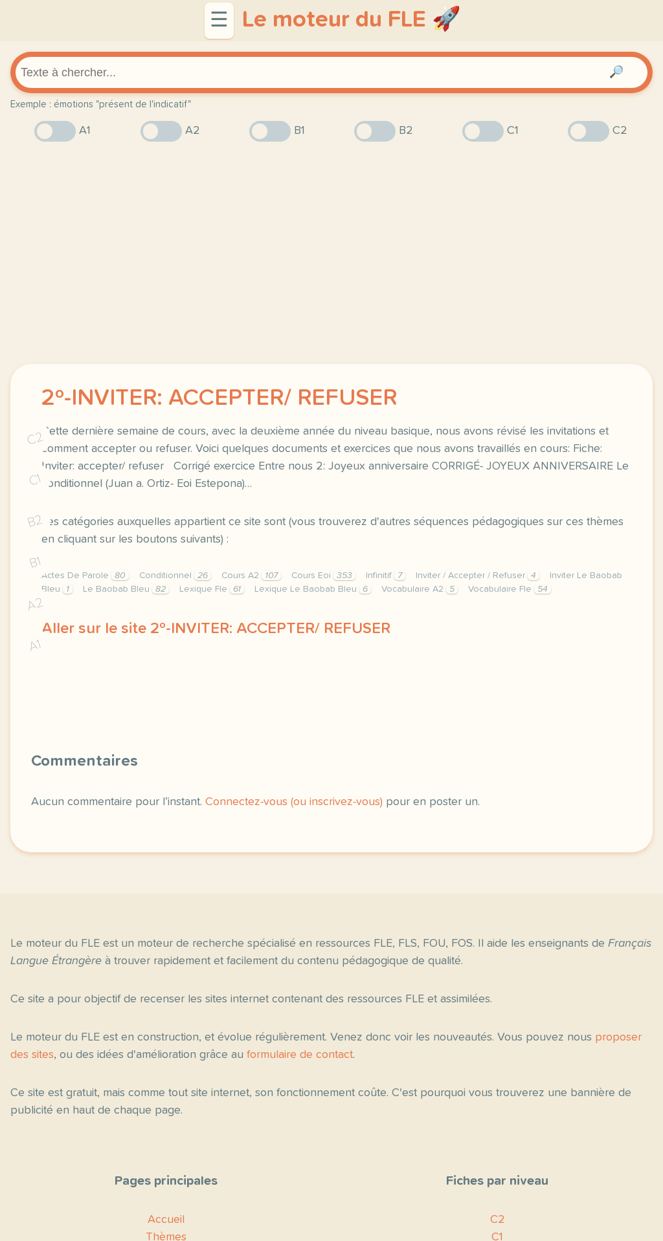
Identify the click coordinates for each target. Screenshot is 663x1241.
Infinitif (385, 575)
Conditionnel (175, 575)
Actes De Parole (85, 575)
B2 (35, 521)
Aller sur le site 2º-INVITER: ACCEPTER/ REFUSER (215, 628)
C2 (35, 439)
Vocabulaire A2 (419, 589)
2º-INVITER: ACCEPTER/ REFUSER (219, 398)
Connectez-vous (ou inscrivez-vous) (294, 802)
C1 (35, 480)
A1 (35, 646)
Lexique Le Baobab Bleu (312, 589)
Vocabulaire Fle (509, 589)
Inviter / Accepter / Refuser (477, 575)
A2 (35, 604)
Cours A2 (251, 575)
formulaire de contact (300, 1055)
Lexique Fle (211, 589)
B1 (35, 563)
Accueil (166, 1219)
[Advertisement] (331, 252)
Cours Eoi (323, 575)
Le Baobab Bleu (126, 589)
